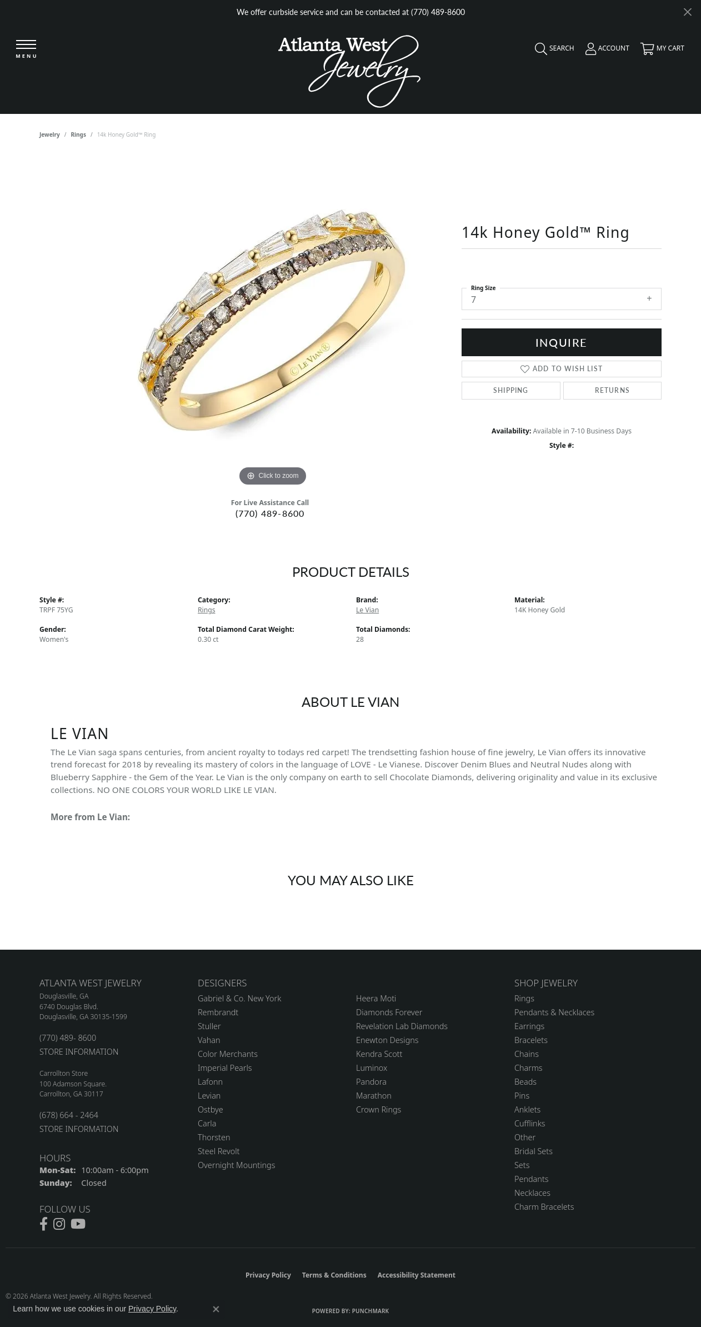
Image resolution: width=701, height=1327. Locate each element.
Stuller (209, 1026)
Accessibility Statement (416, 1275)
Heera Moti (376, 998)
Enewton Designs (387, 1040)
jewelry (49, 134)
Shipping (511, 390)
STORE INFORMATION (78, 1051)
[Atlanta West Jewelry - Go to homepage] (349, 68)
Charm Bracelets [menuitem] (544, 1206)
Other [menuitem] (524, 1137)
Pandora (371, 1081)
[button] (551, 51)
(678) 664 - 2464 (68, 1115)
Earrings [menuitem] (529, 1026)
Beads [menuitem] (525, 1081)
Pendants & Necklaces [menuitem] (554, 1012)
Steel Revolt (218, 1151)
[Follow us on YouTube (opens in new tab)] (78, 1224)
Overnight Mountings (236, 1165)
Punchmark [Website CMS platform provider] (370, 1311)
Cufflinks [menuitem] (529, 1123)
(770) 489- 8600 (67, 1037)
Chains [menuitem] (526, 1054)
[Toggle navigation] (26, 49)
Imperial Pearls (225, 1067)
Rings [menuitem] (524, 998)
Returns (612, 390)
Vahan (209, 1040)
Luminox (371, 1067)
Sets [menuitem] (521, 1165)
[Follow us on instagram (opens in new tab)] (59, 1224)
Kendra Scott (379, 1054)
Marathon (374, 1095)
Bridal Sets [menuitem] (533, 1151)
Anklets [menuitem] (527, 1109)
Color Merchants (228, 1054)
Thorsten (214, 1137)
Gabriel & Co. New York (239, 998)
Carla (207, 1123)
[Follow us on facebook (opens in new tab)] (43, 1224)
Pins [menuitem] (521, 1095)
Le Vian (367, 610)
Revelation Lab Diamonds (402, 1026)
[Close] (687, 12)
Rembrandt (218, 1012)
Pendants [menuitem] (531, 1179)
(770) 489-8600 (270, 513)
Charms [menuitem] (528, 1067)
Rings (78, 134)
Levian (209, 1095)
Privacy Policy (268, 1275)
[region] (272, 322)
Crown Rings (378, 1109)
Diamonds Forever (389, 1012)
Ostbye (210, 1109)
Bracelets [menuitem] (531, 1040)
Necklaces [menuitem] (532, 1193)
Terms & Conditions (334, 1275)
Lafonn (210, 1081)
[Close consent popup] (216, 1309)
